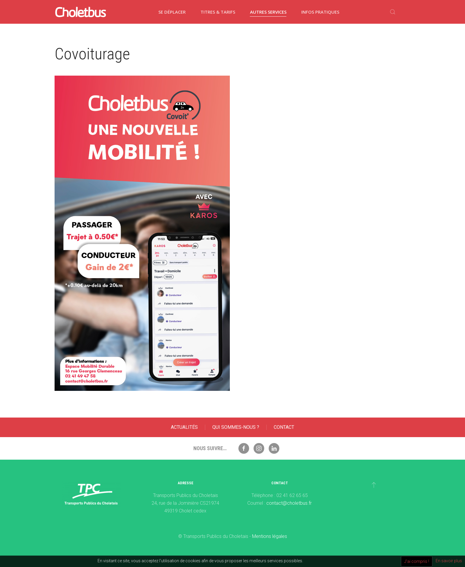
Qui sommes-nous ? (235, 427)
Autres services (268, 12)
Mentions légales (269, 536)
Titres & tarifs (217, 12)
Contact (284, 427)
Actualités (184, 427)
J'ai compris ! (416, 561)
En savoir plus (449, 560)
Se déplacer (172, 12)
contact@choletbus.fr (289, 503)
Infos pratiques (320, 12)
